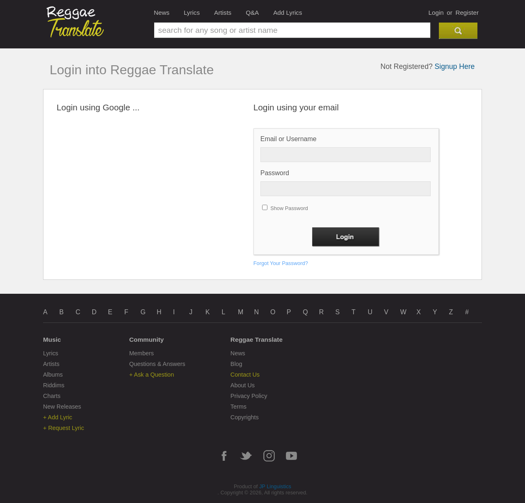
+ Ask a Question (151, 374)
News (161, 12)
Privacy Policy (249, 396)
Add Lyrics (287, 12)
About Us (243, 385)
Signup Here (455, 66)
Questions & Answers (157, 364)
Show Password (289, 208)
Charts (51, 396)
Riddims (53, 385)
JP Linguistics (275, 486)
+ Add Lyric (57, 417)
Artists (222, 12)
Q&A (252, 12)
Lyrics (192, 12)
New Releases (62, 406)
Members (141, 353)
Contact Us (245, 374)
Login (436, 12)
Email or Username (288, 138)
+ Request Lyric (63, 428)
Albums (53, 374)
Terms (239, 406)
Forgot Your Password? (280, 263)
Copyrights (245, 417)
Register (467, 12)
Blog (236, 364)
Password (274, 172)
